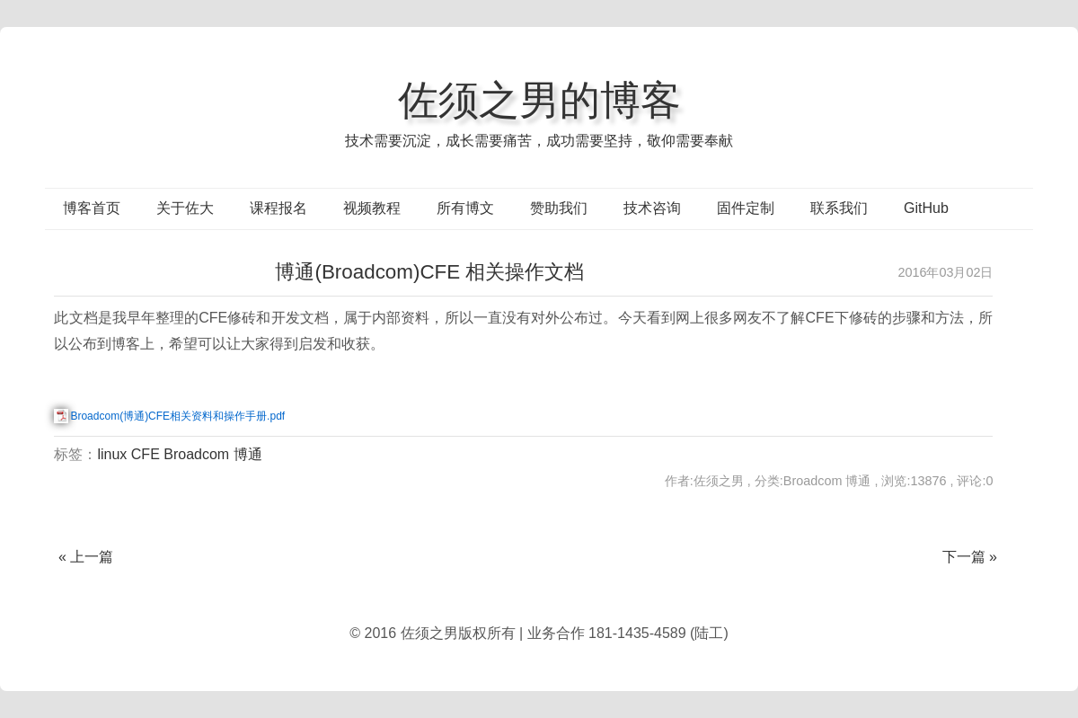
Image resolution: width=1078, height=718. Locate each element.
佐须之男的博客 (539, 99)
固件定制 (745, 208)
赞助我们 (559, 208)
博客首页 (91, 208)
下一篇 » (969, 556)
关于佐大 (185, 208)
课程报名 (278, 208)
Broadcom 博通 (212, 454)
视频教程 (372, 208)
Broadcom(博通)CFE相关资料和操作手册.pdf (177, 416)
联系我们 (839, 208)
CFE (145, 454)
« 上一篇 (85, 556)
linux (112, 454)
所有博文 (465, 208)
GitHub (926, 208)
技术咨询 (652, 208)
